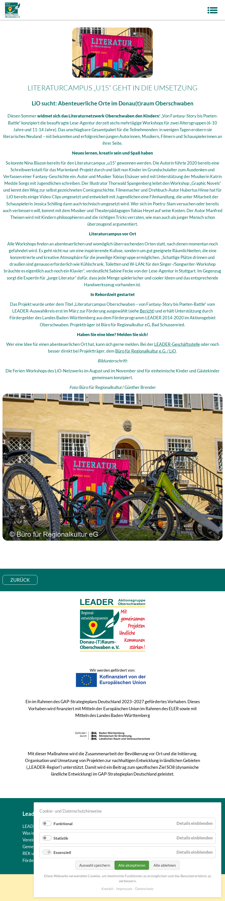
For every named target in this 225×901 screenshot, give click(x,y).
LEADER (30, 826)
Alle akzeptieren (131, 865)
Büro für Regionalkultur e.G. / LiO (145, 351)
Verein (28, 839)
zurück (20, 580)
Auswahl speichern (94, 865)
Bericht (146, 311)
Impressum (124, 889)
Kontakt (107, 889)
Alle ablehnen (165, 865)
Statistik (61, 838)
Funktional (63, 823)
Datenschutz (144, 889)
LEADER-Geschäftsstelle (177, 344)
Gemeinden (33, 846)
